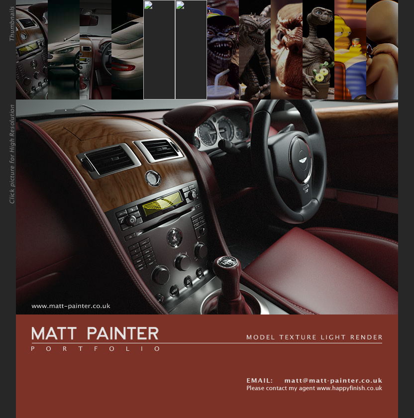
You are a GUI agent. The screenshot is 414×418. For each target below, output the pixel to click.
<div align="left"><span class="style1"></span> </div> (207, 157)
